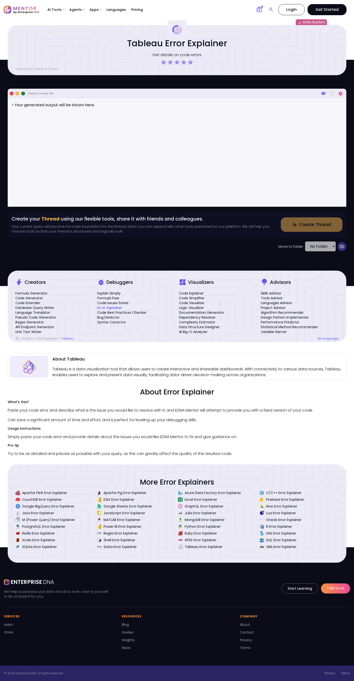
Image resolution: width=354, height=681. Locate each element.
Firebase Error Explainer (281, 499)
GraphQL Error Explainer (200, 506)
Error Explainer (109, 307)
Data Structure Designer (199, 327)
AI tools (28, 338)
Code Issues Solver (113, 302)
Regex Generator (29, 322)
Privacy (246, 640)
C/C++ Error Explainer (280, 492)
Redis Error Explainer (35, 533)
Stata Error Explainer (117, 546)
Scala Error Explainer (35, 540)
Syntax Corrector (111, 322)
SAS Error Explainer (277, 533)
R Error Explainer (275, 526)
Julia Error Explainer (197, 513)
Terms (245, 647)
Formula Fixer (108, 298)
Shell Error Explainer (116, 540)
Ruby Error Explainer (197, 533)
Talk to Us (335, 588)
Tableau (67, 338)
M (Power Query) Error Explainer (45, 519)
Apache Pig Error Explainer (121, 492)
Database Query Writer (34, 307)
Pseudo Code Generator (35, 317)
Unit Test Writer (28, 331)
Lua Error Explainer (277, 513)
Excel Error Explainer (197, 499)
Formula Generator (31, 293)
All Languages (328, 338)
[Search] (271, 9)
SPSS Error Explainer (197, 540)
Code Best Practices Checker (121, 312)
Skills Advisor (271, 293)
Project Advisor (273, 307)
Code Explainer (191, 293)
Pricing (137, 9)
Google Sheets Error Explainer (124, 506)
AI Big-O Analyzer (193, 331)
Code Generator (29, 298)
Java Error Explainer (34, 513)
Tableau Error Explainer (200, 546)
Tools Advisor (272, 298)
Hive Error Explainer (278, 506)
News (126, 647)
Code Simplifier (191, 298)
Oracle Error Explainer (280, 519)
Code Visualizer (191, 302)
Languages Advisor (276, 302)
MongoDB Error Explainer (201, 519)
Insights (128, 640)
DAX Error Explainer (115, 499)
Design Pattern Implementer (285, 317)
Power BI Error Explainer (119, 526)
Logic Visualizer (191, 307)
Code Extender (27, 302)
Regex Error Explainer (117, 533)
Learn (8, 624)
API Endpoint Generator (34, 327)
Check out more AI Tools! (38, 69)
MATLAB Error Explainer (118, 519)
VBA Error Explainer (277, 546)
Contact (247, 632)
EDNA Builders (311, 22)
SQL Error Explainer (277, 540)
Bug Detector (108, 317)
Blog (125, 624)
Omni (8, 632)
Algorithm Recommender (282, 312)
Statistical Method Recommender (289, 327)
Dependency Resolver (197, 317)
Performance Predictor (280, 322)
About (245, 624)
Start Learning (300, 588)
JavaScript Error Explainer (121, 513)
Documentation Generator (201, 312)
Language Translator (32, 312)
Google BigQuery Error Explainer (44, 506)
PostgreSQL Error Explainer (40, 526)
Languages (116, 9)
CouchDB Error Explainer (38, 499)
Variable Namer (274, 331)
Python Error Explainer (199, 526)
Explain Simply (109, 293)
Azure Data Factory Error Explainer (209, 492)
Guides (127, 632)
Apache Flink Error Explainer (41, 492)
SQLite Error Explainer (36, 546)
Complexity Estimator (197, 322)
